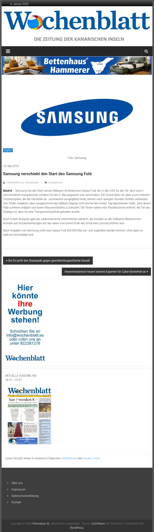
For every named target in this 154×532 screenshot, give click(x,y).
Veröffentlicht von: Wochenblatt (22, 182)
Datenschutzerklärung (25, 495)
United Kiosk (68, 458)
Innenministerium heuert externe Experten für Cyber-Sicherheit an (105, 271)
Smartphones (55, 182)
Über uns (17, 483)
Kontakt (16, 502)
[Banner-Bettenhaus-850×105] (77, 65)
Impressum (19, 489)
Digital (8, 150)
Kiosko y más (91, 458)
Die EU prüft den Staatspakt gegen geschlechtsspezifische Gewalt (49, 260)
